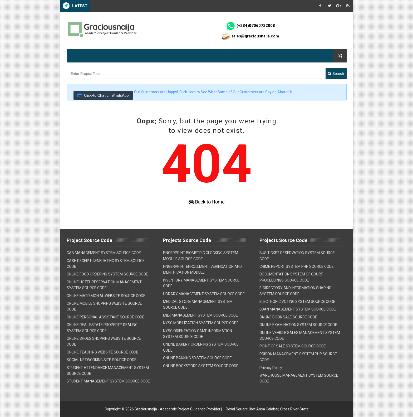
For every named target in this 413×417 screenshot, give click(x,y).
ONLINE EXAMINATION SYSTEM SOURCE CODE (298, 325)
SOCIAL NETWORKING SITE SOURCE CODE (101, 360)
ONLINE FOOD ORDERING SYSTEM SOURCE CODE (107, 274)
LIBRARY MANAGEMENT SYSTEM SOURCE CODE (204, 294)
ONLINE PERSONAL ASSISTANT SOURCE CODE (105, 317)
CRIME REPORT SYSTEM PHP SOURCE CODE (296, 266)
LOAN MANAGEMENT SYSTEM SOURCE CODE (297, 309)
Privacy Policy (270, 368)
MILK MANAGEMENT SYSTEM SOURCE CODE (200, 315)
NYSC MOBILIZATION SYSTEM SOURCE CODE (201, 323)
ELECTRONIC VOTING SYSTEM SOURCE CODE (297, 301)
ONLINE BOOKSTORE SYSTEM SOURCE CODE (200, 366)
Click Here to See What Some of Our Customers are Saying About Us (236, 92)
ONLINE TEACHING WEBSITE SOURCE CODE (102, 352)
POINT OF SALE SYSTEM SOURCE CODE (292, 346)
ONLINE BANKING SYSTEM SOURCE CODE (197, 358)
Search (336, 73)
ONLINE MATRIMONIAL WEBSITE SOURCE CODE (106, 296)
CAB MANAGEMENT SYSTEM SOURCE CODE (104, 253)
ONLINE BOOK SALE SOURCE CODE (288, 317)
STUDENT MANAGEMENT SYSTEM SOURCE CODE (108, 381)
